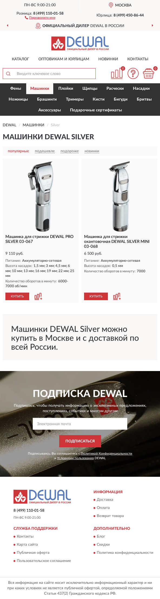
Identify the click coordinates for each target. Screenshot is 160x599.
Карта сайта (27, 545)
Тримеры (75, 99)
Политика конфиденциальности (125, 553)
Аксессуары (49, 110)
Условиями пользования (75, 458)
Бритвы (144, 99)
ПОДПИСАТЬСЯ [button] (80, 441)
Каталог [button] (20, 59)
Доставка (105, 500)
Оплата (103, 508)
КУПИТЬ (17, 296)
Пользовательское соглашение (44, 561)
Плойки (65, 89)
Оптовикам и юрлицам (63, 59)
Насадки (141, 89)
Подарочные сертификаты (96, 110)
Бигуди (121, 99)
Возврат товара (110, 516)
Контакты (137, 59)
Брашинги (47, 99)
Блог (101, 536)
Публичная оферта (33, 553)
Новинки (108, 59)
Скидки (103, 545)
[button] (40, 17)
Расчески (115, 89)
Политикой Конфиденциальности (106, 453)
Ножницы (18, 99)
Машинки (39, 89)
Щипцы (89, 89)
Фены (15, 89)
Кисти (99, 99)
